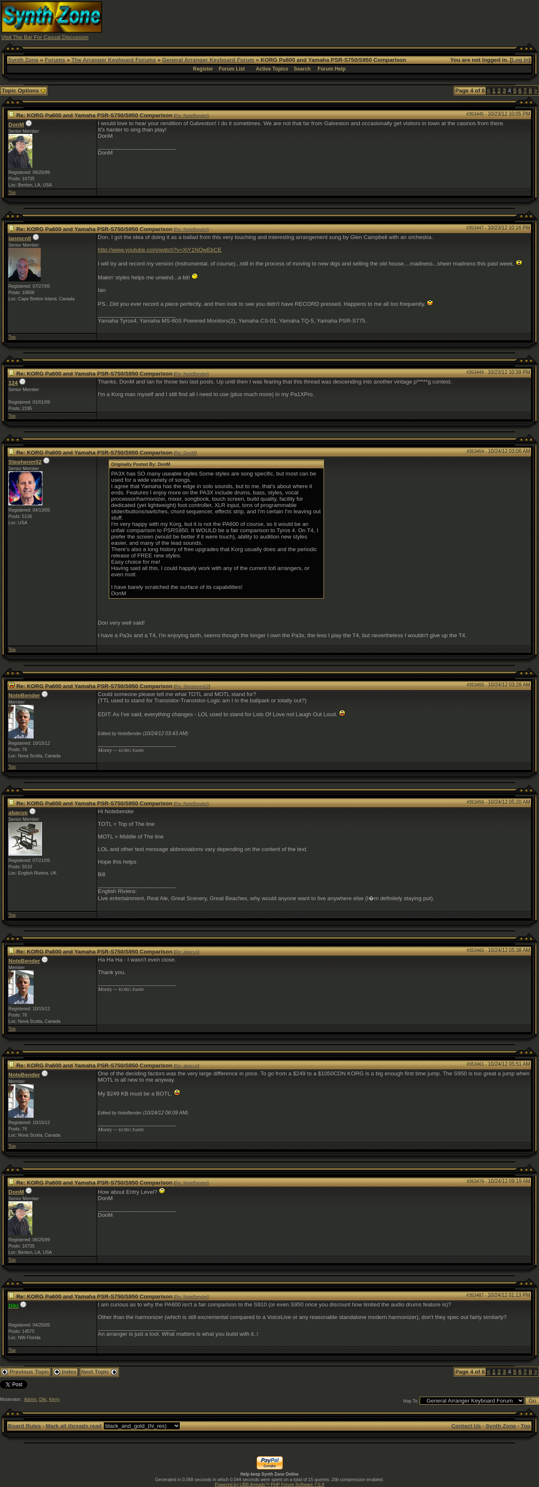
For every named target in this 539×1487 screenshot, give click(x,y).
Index (65, 1372)
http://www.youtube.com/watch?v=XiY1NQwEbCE (159, 250)
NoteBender (24, 695)
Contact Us (466, 1426)
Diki (43, 1399)
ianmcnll (19, 238)
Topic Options (24, 90)
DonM (16, 124)
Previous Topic (25, 1372)
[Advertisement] (385, 20)
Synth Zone (23, 60)
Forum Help (332, 69)
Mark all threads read (74, 1426)
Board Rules (24, 1426)
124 (13, 383)
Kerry (54, 1399)
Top (12, 192)
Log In (520, 60)
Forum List (232, 69)
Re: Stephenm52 (192, 686)
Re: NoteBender (191, 115)
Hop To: (411, 1400)
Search (302, 69)
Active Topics (272, 69)
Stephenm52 (25, 462)
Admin (30, 1399)
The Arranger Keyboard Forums (113, 60)
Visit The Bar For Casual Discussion (45, 37)
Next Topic (99, 1372)
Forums (55, 60)
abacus (18, 812)
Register (203, 69)
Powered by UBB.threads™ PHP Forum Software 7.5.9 (269, 1484)
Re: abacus (186, 951)
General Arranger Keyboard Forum (208, 60)
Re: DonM (185, 452)
